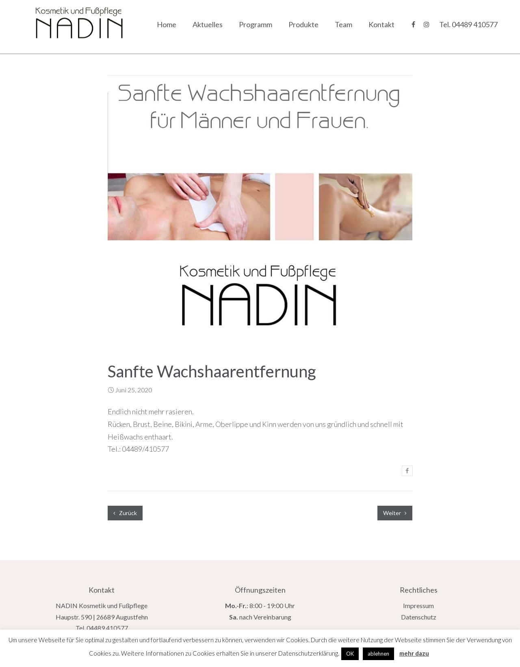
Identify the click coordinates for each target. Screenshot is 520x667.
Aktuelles (208, 24)
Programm (255, 24)
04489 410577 (475, 24)
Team (343, 24)
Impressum (418, 605)
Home (166, 24)
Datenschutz (418, 617)
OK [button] (350, 653)
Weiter (395, 512)
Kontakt (381, 24)
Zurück (125, 512)
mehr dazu (414, 653)
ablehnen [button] (378, 653)
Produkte (303, 24)
